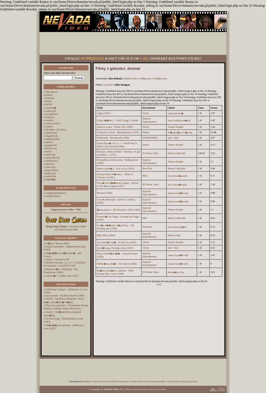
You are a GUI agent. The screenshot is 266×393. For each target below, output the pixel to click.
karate (49, 151)
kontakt (162, 389)
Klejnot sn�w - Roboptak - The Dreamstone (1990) (61, 271)
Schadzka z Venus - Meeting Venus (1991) (118, 132)
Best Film (147, 168)
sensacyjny (51, 110)
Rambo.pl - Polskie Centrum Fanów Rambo (100, 382)
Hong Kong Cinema (189, 382)
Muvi (145, 175)
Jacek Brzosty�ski (177, 227)
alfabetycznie (130, 78)
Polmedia (147, 226)
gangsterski (51, 145)
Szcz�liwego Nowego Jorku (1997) (115, 248)
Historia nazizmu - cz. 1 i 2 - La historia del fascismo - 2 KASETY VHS (64, 264)
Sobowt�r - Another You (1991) (62, 275)
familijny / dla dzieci (56, 129)
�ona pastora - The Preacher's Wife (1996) (118, 209)
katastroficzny (53, 157)
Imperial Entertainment (149, 120)
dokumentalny (53, 139)
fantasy (49, 142)
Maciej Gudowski (176, 153)
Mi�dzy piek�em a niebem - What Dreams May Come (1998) (115, 272)
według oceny (160, 78)
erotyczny (50, 154)
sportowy (50, 163)
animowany (51, 132)
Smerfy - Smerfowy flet (57, 259)
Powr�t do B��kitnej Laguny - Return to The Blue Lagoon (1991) (117, 185)
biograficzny (52, 135)
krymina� (51, 107)
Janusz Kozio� (175, 113)
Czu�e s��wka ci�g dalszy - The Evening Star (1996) (115, 227)
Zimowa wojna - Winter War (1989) (115, 126)
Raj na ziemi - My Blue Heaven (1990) (65, 295)
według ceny (145, 78)
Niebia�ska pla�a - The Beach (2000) (117, 263)
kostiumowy (52, 160)
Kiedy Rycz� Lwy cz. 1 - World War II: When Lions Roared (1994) (117, 145)
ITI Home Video (150, 153)
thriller (49, 104)
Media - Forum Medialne (170, 382)
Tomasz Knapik (175, 126)
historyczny (51, 148)
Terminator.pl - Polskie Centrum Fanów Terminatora (138, 382)
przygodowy (52, 114)
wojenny (50, 117)
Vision (145, 113)
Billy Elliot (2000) (106, 235)
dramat (49, 94)
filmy (128, 389)
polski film (51, 176)
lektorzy (153, 389)
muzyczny (51, 167)
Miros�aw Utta (175, 272)
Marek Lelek (173, 235)
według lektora (53, 196)
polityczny (51, 173)
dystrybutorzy (140, 389)
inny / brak (172, 137)
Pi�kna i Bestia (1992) (57, 243)
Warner (146, 132)
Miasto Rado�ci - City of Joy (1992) (115, 168)
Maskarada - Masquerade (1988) (113, 137)
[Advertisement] (133, 43)
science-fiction (53, 123)
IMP (144, 218)
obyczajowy (52, 91)
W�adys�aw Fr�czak (179, 132)
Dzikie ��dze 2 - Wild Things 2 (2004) (117, 120)
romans (49, 126)
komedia (50, 98)
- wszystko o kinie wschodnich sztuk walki (66, 228)
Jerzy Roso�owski (177, 175)
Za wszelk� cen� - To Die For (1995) (116, 242)
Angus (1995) (104, 113)
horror (49, 101)
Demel (145, 126)
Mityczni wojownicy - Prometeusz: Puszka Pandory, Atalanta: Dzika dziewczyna (66, 307)
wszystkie (108, 84)
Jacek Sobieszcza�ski (178, 120)
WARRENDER (150, 137)
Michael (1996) (104, 193)
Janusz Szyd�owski (177, 193)
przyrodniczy (52, 170)
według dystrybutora (56, 193)
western (49, 120)
